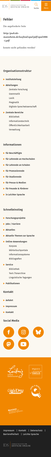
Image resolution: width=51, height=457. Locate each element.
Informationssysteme (19, 254)
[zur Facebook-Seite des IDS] (8, 332)
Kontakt (10, 312)
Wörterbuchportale (18, 250)
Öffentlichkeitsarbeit (19, 125)
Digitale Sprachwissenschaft (23, 106)
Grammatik (14, 94)
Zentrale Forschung (18, 89)
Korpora (13, 246)
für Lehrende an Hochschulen (20, 159)
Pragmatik (14, 102)
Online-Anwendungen (16, 241)
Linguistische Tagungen (20, 277)
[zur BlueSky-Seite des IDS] (38, 332)
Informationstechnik (19, 121)
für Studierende (13, 176)
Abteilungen (12, 85)
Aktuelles (10, 229)
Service (9, 264)
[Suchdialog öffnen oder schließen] (36, 6)
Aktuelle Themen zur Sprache (20, 235)
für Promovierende (15, 171)
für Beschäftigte (14, 153)
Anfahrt (9, 300)
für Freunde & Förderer (17, 188)
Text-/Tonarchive (17, 273)
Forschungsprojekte (15, 218)
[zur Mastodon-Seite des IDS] (8, 344)
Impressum (11, 306)
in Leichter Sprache (15, 194)
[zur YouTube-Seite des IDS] (23, 344)
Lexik (11, 98)
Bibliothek (14, 116)
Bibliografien (15, 258)
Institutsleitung (13, 79)
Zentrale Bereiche (14, 112)
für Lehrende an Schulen (18, 165)
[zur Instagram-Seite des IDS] (23, 332)
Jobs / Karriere (13, 224)
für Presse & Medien (16, 182)
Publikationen (13, 283)
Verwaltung (14, 129)
